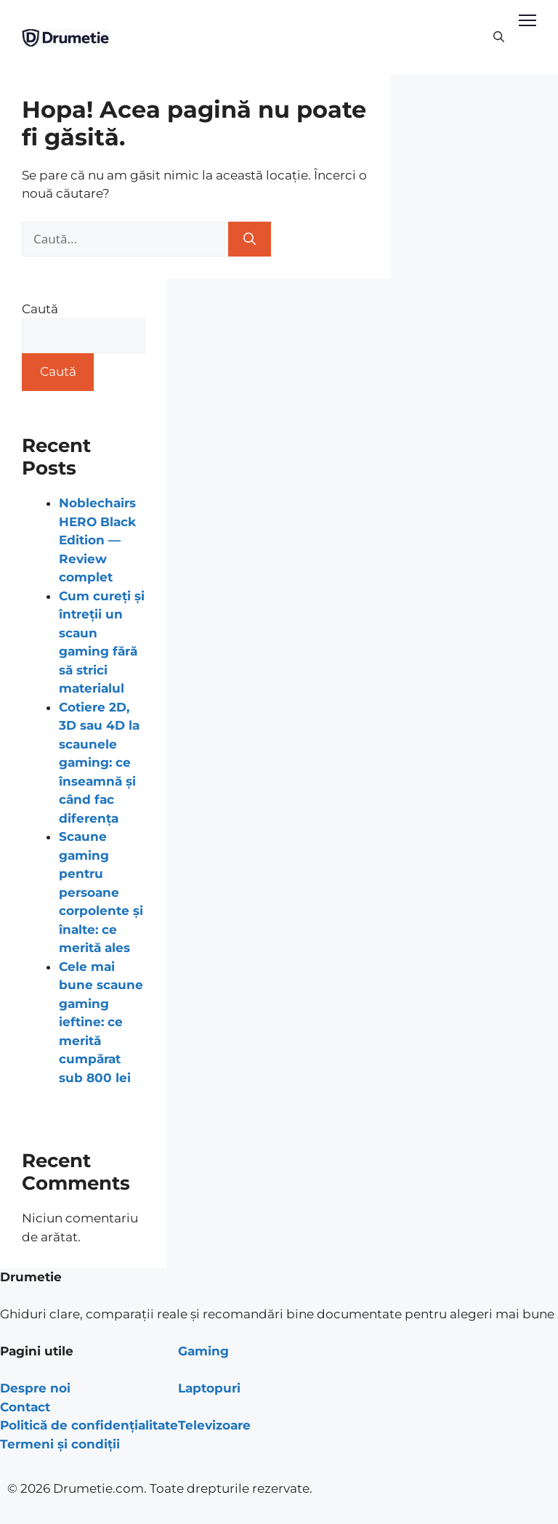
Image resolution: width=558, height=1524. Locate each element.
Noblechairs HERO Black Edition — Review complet (97, 540)
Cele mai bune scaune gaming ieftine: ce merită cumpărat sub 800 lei (101, 1022)
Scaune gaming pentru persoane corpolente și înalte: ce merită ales (101, 892)
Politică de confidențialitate (89, 1425)
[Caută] (249, 239)
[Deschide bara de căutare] (499, 37)
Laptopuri (209, 1388)
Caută (40, 309)
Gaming (203, 1351)
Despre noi (35, 1388)
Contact (25, 1407)
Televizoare (214, 1425)
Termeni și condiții (60, 1444)
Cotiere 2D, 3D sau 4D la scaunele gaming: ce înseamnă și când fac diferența (99, 763)
